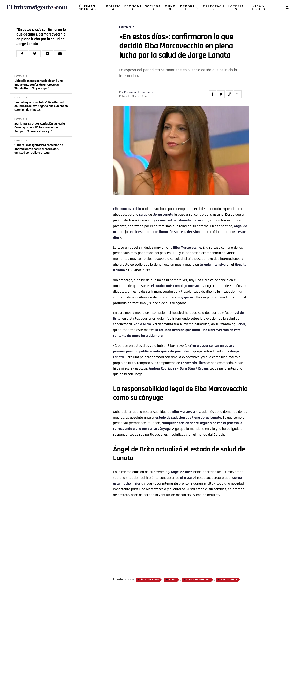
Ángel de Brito (149, 579)
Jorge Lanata (228, 579)
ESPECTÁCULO (213, 8)
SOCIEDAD (153, 8)
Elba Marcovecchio (198, 579)
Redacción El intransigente (139, 92)
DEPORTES (187, 8)
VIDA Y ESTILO (258, 8)
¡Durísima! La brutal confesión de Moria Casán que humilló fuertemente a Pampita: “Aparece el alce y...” (39, 127)
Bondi (240, 324)
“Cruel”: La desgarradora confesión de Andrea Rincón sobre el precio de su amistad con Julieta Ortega (38, 149)
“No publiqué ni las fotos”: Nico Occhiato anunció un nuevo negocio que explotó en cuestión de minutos (41, 106)
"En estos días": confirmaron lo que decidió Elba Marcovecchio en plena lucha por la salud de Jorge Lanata (41, 36)
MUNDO (170, 8)
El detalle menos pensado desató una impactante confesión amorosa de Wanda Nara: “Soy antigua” (38, 84)
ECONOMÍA (132, 8)
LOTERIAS (236, 8)
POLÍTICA (113, 8)
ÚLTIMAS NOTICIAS (87, 8)
